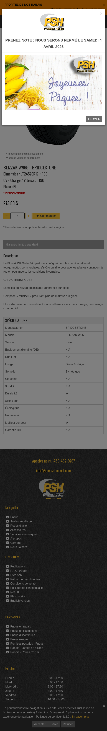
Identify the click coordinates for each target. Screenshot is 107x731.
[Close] (101, 13)
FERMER (94, 118)
